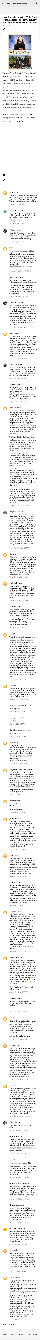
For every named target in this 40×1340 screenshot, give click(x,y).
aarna (11, 1107)
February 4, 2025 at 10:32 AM (19, 1199)
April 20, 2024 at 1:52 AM (18, 1039)
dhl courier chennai (15, 1228)
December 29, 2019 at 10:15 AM (20, 271)
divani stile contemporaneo (18, 1183)
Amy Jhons (13, 1045)
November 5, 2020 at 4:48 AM (19, 577)
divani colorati (14, 1205)
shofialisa (12, 855)
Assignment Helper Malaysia (19, 770)
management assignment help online (21, 650)
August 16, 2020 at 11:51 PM (19, 506)
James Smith (13, 408)
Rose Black (13, 634)
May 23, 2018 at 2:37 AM (17, 224)
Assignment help (20, 692)
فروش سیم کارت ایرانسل (18, 730)
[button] (3, 29)
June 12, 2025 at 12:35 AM (18, 1244)
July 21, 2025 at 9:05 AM (17, 1319)
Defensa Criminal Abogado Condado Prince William (22, 1003)
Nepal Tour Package (26, 237)
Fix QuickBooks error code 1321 (20, 625)
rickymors (12, 230)
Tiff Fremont (13, 248)
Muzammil (13, 1277)
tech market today (19, 471)
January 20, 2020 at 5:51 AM (18, 296)
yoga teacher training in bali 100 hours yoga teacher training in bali (22, 1312)
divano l (12, 1160)
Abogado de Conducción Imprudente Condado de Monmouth (21, 845)
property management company (21, 430)
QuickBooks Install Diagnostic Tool (22, 561)
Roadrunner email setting (18, 588)
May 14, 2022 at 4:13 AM (17, 736)
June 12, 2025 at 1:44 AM (17, 1271)
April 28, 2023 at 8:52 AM (18, 764)
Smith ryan (13, 333)
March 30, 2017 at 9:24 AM (18, 204)
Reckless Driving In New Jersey (20, 1036)
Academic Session (21, 457)
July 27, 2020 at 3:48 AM (17, 402)
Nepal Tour (13, 235)
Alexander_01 (14, 912)
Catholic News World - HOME (16, 3)
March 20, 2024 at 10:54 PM (18, 1012)
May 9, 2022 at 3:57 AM (17, 724)
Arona (11, 1250)
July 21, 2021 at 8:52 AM (17, 679)
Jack (10, 1085)
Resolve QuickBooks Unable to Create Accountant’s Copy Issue (22, 620)
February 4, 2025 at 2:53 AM (18, 1130)
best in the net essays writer (25, 375)
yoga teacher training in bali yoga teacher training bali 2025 (19, 1302)
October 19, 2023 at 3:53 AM (19, 876)
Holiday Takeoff (16, 501)
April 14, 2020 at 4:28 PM (18, 327)
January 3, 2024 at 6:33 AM (18, 992)
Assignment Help (15, 210)
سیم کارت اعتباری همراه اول (19, 705)
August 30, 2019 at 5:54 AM (18, 242)
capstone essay (14, 277)
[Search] (37, 3)
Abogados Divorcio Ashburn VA (20, 873)
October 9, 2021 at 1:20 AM (18, 699)
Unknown (12, 192)
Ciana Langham (14, 364)
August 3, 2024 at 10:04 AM (18, 1079)
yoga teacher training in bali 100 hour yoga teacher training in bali (21, 1305)
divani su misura (14, 1136)
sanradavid (13, 801)
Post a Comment (8, 1324)
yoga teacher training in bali (18, 1316)
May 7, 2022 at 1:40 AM (17, 712)
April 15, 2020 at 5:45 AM (18, 358)
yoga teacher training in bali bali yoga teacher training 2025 (19, 1309)
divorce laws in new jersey (18, 760)
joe (10, 1018)
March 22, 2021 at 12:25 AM (18, 600)
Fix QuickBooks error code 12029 (20, 623)
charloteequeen (14, 958)
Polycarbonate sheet (16, 1253)
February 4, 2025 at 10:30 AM (19, 1154)
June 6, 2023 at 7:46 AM (17, 812)
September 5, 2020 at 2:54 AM (19, 548)
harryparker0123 (14, 512)
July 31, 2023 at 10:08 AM (18, 849)
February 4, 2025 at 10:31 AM (19, 1177)
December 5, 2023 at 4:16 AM (19, 905)
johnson (12, 742)
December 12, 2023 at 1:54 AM (19, 951)
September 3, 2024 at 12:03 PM (19, 1116)
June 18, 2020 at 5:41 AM (17, 378)
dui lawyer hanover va (22, 1076)
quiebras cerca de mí (16, 809)
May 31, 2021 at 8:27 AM (17, 628)
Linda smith (13, 685)
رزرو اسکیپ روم (15, 718)
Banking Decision (23, 437)
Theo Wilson (13, 1122)
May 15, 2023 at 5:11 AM (17, 795)
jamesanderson (14, 818)
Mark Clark (13, 583)
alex (10, 554)
